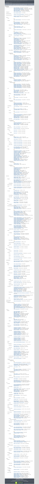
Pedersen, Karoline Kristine (17, 305)
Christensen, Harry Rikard (17, 327)
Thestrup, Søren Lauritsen (17, 421)
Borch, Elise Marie (16, 75)
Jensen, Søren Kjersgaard (17, 47)
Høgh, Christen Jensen (17, 206)
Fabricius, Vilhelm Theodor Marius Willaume (20, 441)
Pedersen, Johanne (16, 16)
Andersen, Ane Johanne (17, 435)
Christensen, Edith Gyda (17, 337)
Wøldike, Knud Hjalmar (17, 476)
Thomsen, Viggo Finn (17, 69)
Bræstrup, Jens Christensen (17, 344)
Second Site (18, 481)
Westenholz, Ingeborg (17, 365)
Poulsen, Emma (16, 289)
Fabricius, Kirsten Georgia (17, 473)
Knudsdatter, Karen (16, 190)
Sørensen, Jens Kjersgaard (17, 43)
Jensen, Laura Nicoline (17, 397)
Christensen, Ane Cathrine (17, 79)
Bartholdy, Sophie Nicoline (17, 64)
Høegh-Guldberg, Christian (17, 388)
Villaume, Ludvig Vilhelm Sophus (18, 299)
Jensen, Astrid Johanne (17, 461)
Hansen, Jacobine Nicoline (17, 384)
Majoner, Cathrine (16, 91)
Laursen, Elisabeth (16, 32)
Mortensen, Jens (16, 193)
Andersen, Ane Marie (17, 455)
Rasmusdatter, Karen (17, 117)
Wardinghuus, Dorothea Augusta (18, 70)
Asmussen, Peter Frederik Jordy (18, 114)
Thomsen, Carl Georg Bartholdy (18, 219)
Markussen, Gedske (16, 254)
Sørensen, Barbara (16, 285)
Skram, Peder (16, 366)
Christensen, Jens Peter (17, 321)
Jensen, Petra (16, 139)
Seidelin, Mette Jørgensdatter (18, 103)
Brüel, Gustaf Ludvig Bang (17, 99)
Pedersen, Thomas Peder (17, 33)
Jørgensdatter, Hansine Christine (18, 276)
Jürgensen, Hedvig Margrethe (18, 87)
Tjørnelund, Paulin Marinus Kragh (18, 227)
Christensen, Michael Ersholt (18, 122)
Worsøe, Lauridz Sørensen (17, 182)
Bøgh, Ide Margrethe (17, 180)
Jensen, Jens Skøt (16, 153)
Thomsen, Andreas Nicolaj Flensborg (19, 215)
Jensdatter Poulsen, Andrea (17, 295)
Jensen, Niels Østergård (17, 241)
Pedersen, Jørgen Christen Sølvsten (19, 160)
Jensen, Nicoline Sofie (17, 424)
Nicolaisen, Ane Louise (17, 313)
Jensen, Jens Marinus (17, 415)
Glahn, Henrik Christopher (17, 19)
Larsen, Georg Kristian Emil (17, 362)
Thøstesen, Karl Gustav (17, 316)
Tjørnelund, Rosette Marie (17, 228)
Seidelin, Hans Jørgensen (17, 411)
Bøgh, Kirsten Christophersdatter (18, 212)
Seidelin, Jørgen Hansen (17, 176)
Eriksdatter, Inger (16, 38)
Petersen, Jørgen (16, 202)
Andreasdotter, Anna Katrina (18, 45)
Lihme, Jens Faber (16, 90)
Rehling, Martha (16, 268)
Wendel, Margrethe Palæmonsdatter (19, 92)
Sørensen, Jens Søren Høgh (18, 278)
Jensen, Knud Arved (16, 456)
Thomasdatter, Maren (17, 391)
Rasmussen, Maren (16, 259)
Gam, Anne (15, 131)
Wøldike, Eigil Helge (16, 469)
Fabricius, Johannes (16, 349)
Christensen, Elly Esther (17, 338)
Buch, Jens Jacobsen (17, 211)
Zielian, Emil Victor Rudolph (17, 355)
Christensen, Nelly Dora (17, 339)
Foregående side (18, 478)
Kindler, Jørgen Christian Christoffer (19, 9)
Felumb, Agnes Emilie (17, 22)
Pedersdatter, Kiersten (17, 174)
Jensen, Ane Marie (16, 46)
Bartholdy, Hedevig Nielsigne (18, 62)
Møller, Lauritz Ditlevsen (17, 23)
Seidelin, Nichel (16, 177)
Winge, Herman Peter (17, 76)
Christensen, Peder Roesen (17, 65)
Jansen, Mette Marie (16, 7)
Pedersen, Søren (16, 200)
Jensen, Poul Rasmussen (17, 436)
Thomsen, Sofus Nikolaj (17, 223)
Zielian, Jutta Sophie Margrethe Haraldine (19, 307)
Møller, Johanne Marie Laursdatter (18, 417)
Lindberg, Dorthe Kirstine (17, 192)
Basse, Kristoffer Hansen (17, 179)
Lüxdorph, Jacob (16, 389)
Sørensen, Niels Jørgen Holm (18, 282)
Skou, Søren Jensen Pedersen (18, 49)
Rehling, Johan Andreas (17, 265)
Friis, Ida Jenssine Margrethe (18, 147)
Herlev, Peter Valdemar (17, 311)
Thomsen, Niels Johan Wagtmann (18, 221)
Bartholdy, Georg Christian (17, 84)
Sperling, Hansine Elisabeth (17, 406)
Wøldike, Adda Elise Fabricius (18, 474)
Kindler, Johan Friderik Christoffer (18, 8)
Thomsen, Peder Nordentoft (17, 187)
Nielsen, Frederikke (16, 314)
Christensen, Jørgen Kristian (18, 333)
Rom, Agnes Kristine (16, 324)
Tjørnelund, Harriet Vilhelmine (18, 226)
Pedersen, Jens (16, 399)
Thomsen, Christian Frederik (18, 220)
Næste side (22, 478)
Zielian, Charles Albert (17, 306)
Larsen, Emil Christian (17, 370)
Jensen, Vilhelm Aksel (17, 233)
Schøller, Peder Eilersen (17, 26)
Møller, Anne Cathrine (17, 10)
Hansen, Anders (16, 250)
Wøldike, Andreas (16, 385)
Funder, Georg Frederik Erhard (18, 253)
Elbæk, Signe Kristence (17, 231)
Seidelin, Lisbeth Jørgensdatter (18, 24)
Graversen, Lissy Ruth (17, 66)
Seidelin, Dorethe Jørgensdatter (18, 27)
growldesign (27, 481)
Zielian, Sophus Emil (16, 346)
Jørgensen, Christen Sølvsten (18, 156)
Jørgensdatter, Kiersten (17, 155)
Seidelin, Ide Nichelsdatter (17, 315)
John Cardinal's (16, 481)
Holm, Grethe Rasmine (17, 148)
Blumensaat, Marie (16, 414)
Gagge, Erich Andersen (17, 94)
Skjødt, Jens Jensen (16, 124)
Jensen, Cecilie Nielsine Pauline (18, 432)
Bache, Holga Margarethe (17, 447)
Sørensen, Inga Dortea (17, 234)
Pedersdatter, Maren (16, 68)
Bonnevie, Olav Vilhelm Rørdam (18, 451)
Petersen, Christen (16, 42)
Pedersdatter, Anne (16, 158)
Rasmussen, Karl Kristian (17, 274)
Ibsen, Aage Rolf (16, 199)
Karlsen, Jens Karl (16, 277)
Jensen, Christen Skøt (17, 169)
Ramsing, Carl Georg (17, 390)
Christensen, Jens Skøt (17, 168)
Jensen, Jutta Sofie (16, 416)
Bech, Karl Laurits (16, 400)
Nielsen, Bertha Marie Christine (18, 420)
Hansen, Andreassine (17, 39)
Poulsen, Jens (16, 297)
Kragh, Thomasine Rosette (17, 225)
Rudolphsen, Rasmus (17, 238)
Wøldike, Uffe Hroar (16, 477)
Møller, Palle (15, 312)
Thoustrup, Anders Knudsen (17, 29)
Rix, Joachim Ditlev (16, 194)
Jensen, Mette (16, 373)
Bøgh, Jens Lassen (16, 191)
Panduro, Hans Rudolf (17, 128)
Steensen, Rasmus (16, 246)
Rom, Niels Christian (16, 325)
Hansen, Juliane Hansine (17, 236)
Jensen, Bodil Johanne (17, 256)
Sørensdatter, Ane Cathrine (17, 239)
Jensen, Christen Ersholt (17, 115)
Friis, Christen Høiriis (17, 109)
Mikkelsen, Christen (16, 67)
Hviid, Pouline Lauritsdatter (17, 369)
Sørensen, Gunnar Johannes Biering (19, 14)
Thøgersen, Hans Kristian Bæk (18, 140)
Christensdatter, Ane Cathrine (18, 150)
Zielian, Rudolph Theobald (17, 11)
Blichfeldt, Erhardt (16, 401)
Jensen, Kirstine (16, 97)
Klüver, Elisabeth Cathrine (17, 12)
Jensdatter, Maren (16, 163)
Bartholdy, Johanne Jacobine (18, 63)
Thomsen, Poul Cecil (17, 222)
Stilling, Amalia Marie (17, 395)
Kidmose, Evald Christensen (18, 462)
